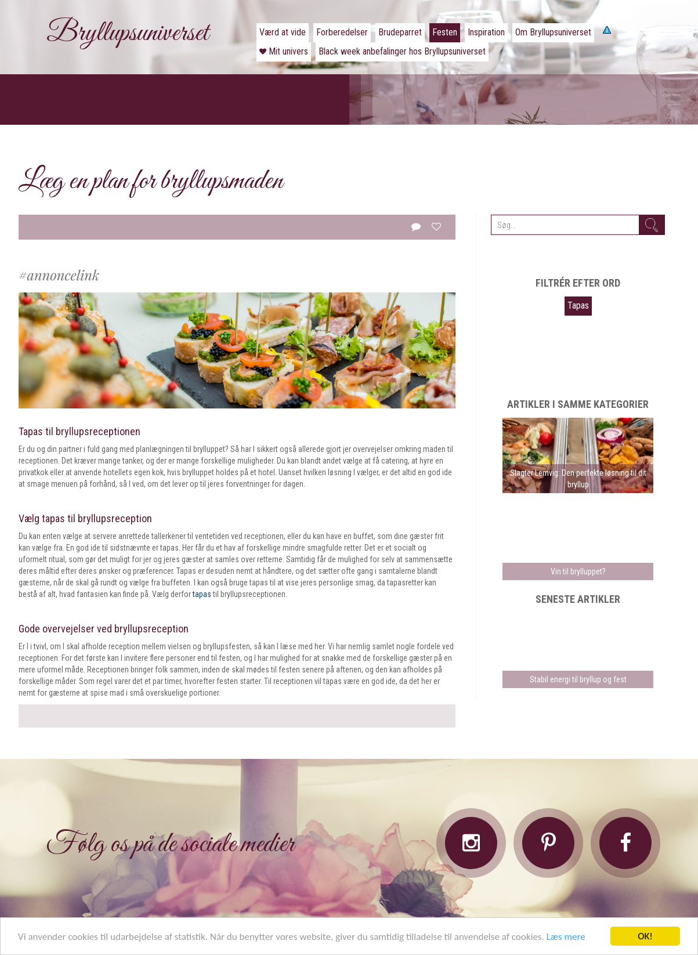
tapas (202, 594)
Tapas (578, 305)
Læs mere (566, 937)
